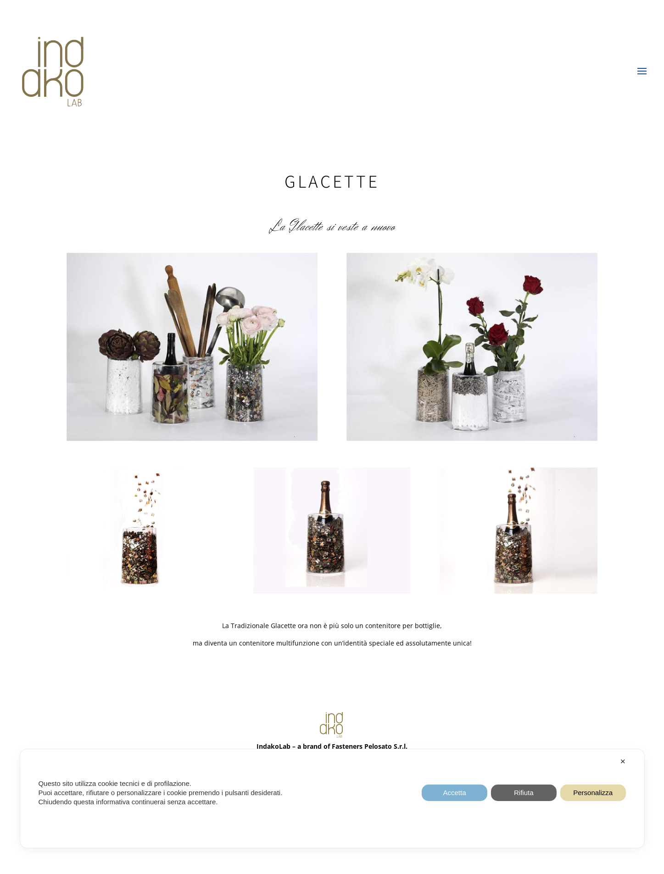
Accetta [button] (454, 792)
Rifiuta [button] (524, 792)
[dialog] (332, 798)
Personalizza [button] (593, 792)
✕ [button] (623, 761)
